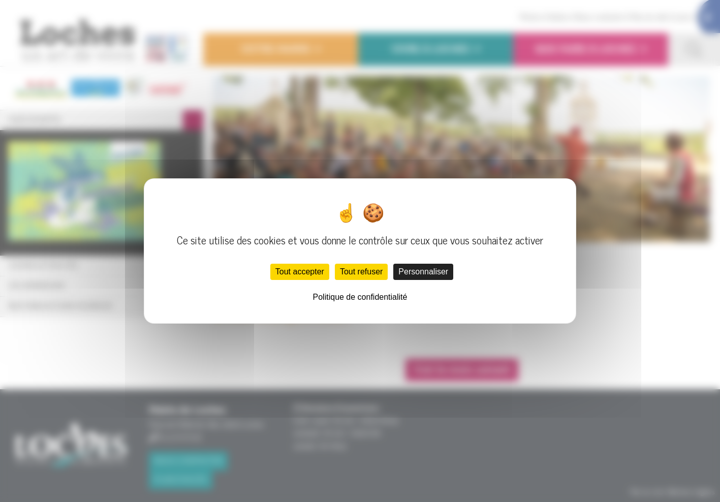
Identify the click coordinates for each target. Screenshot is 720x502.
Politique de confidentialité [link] (360, 297)
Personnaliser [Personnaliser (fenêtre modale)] (423, 271)
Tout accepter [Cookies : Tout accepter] (299, 271)
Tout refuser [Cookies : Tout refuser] (361, 271)
